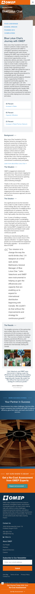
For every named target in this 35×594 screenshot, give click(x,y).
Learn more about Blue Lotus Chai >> (15, 163)
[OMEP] (8, 2)
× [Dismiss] (2, 583)
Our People (6, 545)
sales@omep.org (8, 533)
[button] (33, 2)
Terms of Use (14, 574)
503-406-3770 (7, 532)
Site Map (5, 574)
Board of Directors (8, 550)
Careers (5, 552)
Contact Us (6, 576)
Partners (5, 547)
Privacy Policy (25, 574)
